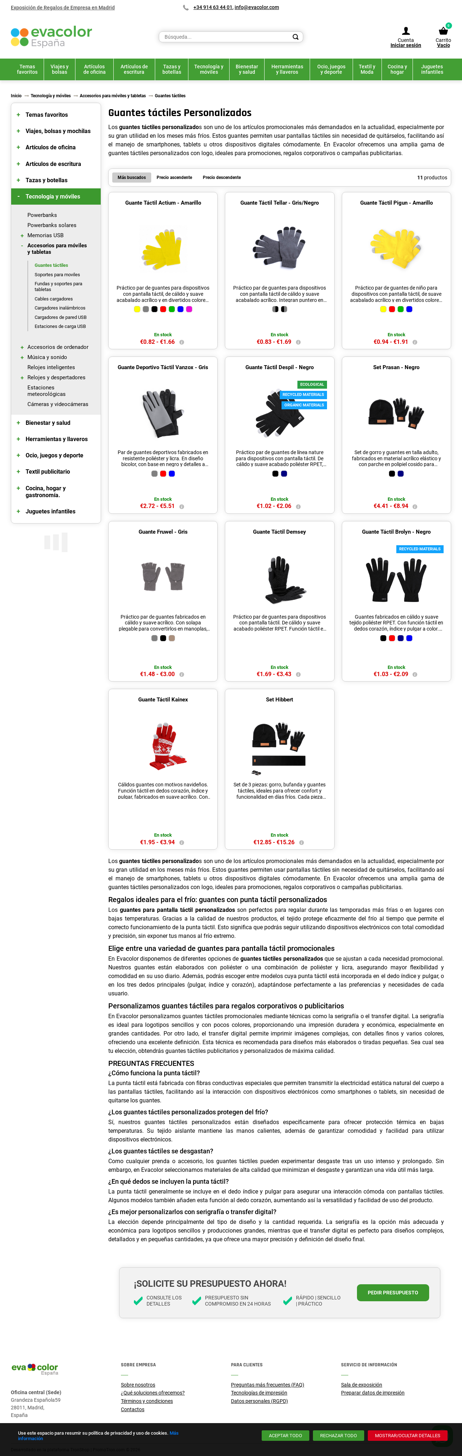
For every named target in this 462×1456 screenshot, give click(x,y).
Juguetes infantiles (50, 511)
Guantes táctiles (51, 265)
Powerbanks (42, 215)
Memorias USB (45, 235)
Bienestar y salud (48, 422)
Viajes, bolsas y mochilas (58, 131)
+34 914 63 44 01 (212, 7)
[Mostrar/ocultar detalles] (408, 1435)
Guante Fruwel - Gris (163, 532)
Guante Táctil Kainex (163, 699)
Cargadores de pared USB (61, 317)
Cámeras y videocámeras (57, 404)
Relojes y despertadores (56, 377)
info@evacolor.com (257, 7)
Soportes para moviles (57, 274)
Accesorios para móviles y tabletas (57, 248)
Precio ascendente (174, 177)
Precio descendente (222, 177)
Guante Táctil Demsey (279, 532)
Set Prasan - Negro (396, 367)
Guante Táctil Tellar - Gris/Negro (279, 203)
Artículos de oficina (51, 147)
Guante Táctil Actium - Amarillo (163, 203)
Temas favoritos (47, 114)
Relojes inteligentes (51, 367)
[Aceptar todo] (285, 1435)
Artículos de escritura (53, 164)
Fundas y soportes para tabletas (58, 286)
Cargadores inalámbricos (60, 308)
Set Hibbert (279, 699)
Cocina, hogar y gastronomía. (46, 492)
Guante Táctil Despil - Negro (279, 367)
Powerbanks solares (52, 225)
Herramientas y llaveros (57, 439)
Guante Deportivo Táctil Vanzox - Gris (163, 367)
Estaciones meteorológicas (46, 390)
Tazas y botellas (46, 180)
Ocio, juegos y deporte (54, 455)
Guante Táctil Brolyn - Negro (396, 532)
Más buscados (132, 177)
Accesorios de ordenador (57, 347)
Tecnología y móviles (53, 196)
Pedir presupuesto (393, 1292)
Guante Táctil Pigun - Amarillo (396, 203)
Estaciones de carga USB (60, 326)
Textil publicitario (48, 471)
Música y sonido (47, 357)
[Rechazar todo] (338, 1435)
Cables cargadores (54, 299)
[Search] (295, 36)
